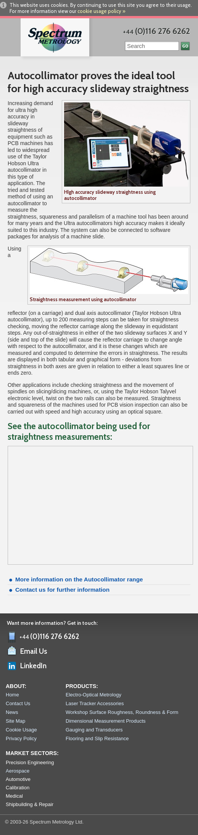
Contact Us (18, 703)
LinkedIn (33, 665)
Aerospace (17, 771)
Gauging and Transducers (94, 730)
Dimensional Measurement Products (106, 721)
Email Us (33, 651)
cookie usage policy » (101, 11)
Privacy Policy (21, 738)
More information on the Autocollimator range (79, 579)
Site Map (15, 721)
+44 (156, 31)
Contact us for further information (62, 589)
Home (12, 695)
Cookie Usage (21, 730)
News (12, 712)
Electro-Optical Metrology (93, 695)
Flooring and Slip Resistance (97, 738)
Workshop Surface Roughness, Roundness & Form (122, 712)
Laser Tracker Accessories (95, 703)
